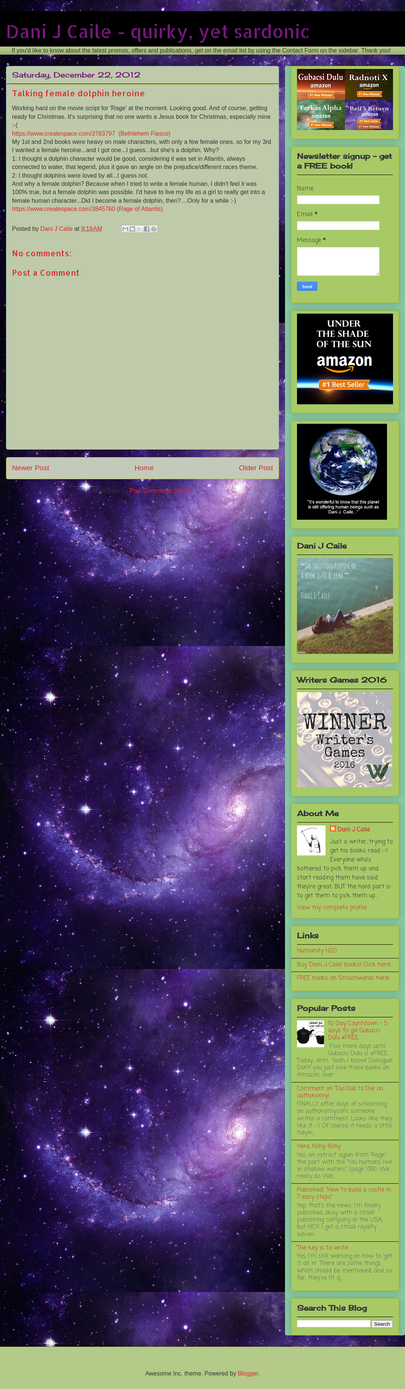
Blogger (248, 1373)
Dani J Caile (354, 829)
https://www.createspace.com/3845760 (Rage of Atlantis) (87, 209)
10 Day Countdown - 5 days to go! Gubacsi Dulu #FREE (357, 1030)
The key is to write (322, 1248)
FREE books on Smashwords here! (343, 978)
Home (144, 468)
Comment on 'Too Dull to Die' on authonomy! (340, 1092)
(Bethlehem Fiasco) (144, 133)
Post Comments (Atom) (161, 490)
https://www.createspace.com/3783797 (65, 133)
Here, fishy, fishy (318, 1146)
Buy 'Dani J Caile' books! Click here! (344, 964)
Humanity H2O (317, 950)
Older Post (256, 468)
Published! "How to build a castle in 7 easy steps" (344, 1194)
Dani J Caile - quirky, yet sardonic (158, 31)
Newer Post (30, 468)
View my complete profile (332, 907)
